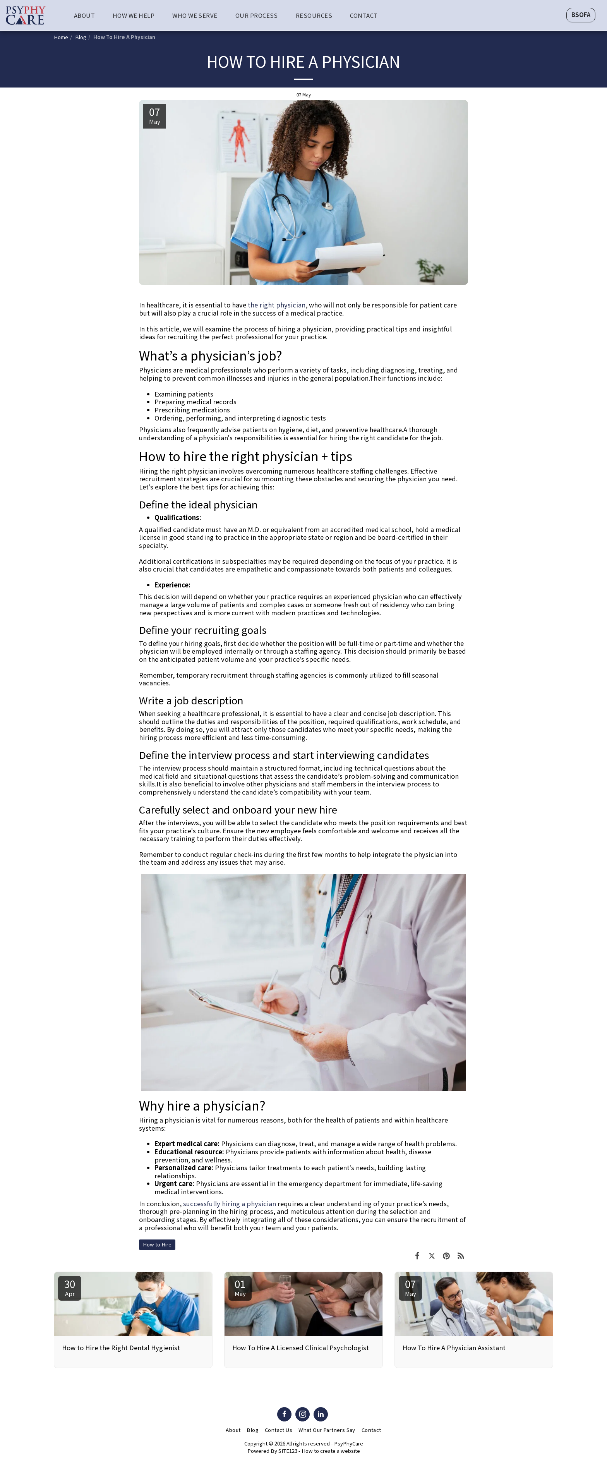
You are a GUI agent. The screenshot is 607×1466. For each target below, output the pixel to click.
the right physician (276, 304)
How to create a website (331, 1450)
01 (240, 1287)
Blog (80, 37)
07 (410, 1287)
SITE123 (287, 1450)
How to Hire (157, 1244)
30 (69, 1287)
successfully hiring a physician (229, 1203)
